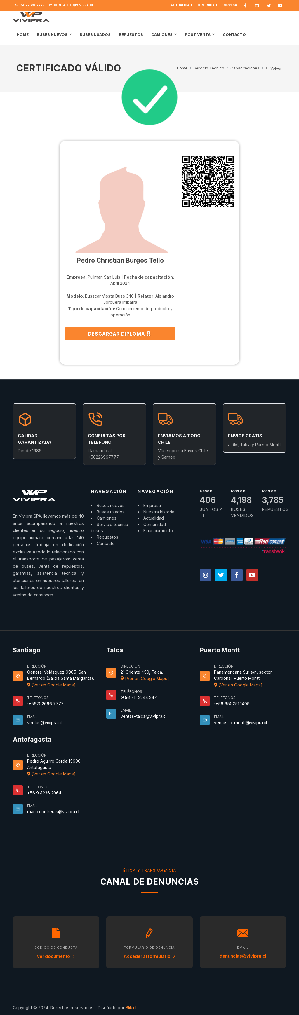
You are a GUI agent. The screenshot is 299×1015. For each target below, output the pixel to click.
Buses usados (111, 511)
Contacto (106, 543)
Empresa (229, 5)
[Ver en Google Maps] (51, 684)
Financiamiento (158, 530)
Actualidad (181, 5)
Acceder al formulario (149, 956)
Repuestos (107, 536)
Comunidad (207, 5)
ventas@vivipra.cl (44, 722)
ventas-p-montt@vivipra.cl (240, 722)
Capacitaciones (244, 68)
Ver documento (56, 956)
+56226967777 (30, 5)
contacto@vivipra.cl (71, 5)
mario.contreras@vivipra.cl (53, 811)
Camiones (107, 518)
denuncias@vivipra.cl (243, 955)
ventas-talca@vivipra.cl (143, 716)
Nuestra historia (158, 511)
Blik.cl (131, 1007)
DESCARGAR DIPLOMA (119, 333)
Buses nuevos (111, 505)
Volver (273, 68)
